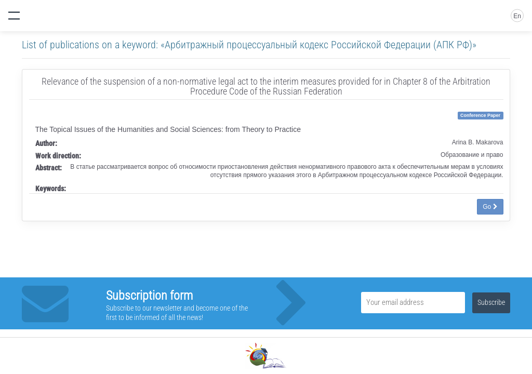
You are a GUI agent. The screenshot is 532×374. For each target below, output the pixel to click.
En (517, 16)
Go (490, 206)
